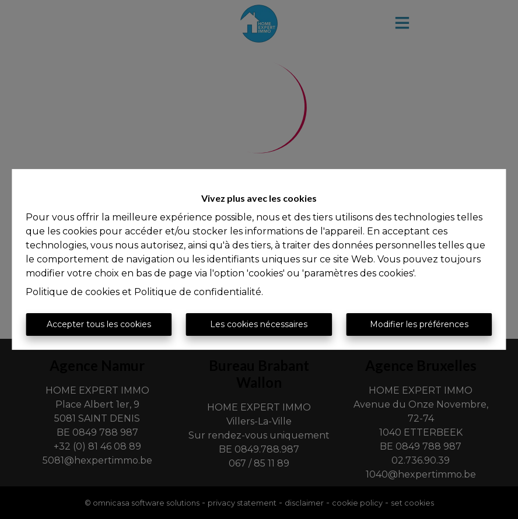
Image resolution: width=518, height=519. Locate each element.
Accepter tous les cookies (99, 324)
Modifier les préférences (419, 324)
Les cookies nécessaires (258, 324)
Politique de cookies (73, 291)
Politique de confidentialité (197, 291)
